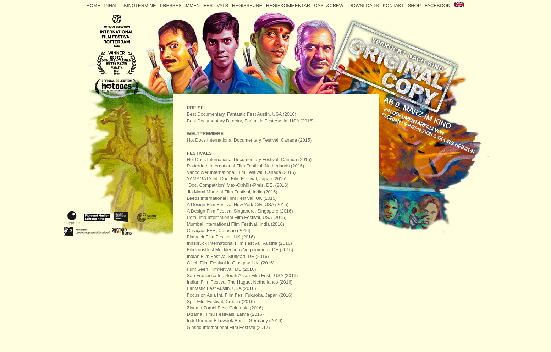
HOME (93, 5)
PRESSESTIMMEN (180, 5)
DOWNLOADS (364, 5)
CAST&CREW (330, 5)
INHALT (112, 5)
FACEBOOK (437, 5)
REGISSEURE (248, 5)
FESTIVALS (217, 5)
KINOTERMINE (140, 5)
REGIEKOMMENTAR (289, 5)
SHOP (414, 5)
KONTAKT (393, 5)
